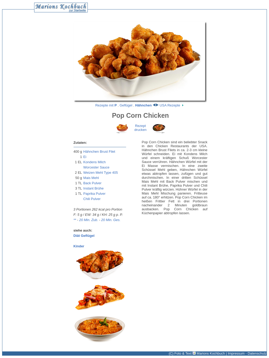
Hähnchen (143, 105)
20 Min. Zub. (88, 220)
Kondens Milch (94, 162)
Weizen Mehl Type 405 (100, 173)
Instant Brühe (93, 188)
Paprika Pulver (94, 194)
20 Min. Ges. (111, 220)
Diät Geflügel (84, 236)
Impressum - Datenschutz (247, 353)
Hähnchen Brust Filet (99, 152)
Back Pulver (92, 183)
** (75, 220)
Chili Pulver (92, 199)
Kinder (79, 246)
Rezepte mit (106, 105)
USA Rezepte (170, 105)
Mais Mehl (91, 178)
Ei (84, 157)
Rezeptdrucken (140, 128)
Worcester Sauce (96, 167)
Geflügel (126, 105)
